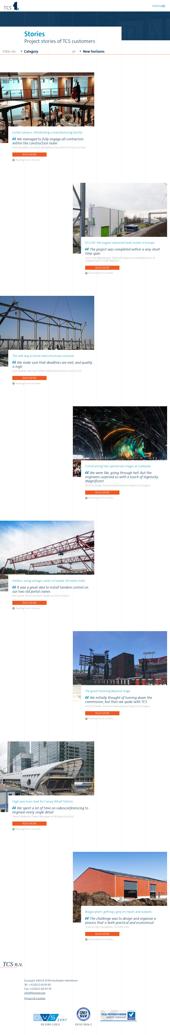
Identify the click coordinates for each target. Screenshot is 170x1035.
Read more (29, 154)
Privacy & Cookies (34, 998)
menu (156, 5)
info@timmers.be (34, 993)
